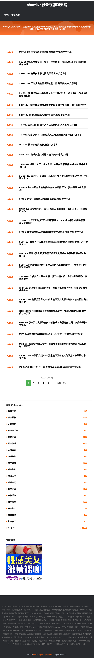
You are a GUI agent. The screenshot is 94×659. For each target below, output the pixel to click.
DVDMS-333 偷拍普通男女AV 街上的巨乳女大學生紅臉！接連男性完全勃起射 (53, 301)
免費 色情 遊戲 (20, 635)
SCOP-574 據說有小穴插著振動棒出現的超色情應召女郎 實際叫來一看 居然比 (53, 243)
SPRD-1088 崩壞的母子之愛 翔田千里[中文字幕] (42, 74)
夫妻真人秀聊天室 (24, 621)
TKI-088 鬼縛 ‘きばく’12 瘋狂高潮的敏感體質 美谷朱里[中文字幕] (50, 135)
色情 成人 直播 (17, 628)
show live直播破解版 (55, 617)
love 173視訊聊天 (45, 645)
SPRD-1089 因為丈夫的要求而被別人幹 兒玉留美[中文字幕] (48, 84)
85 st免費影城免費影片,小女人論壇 (68, 631)
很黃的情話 (11, 624)
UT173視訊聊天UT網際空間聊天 (76, 638)
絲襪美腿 (48, 412)
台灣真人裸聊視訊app (71, 607)
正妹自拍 (48, 425)
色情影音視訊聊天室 (22, 641)
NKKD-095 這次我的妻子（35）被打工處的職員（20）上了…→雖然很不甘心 (53, 210)
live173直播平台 (9, 621)
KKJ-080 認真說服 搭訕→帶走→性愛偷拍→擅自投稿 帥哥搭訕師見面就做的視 (52, 63)
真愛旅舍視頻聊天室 (63, 621)
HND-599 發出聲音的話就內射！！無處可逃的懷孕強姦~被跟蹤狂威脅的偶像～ (53, 289)
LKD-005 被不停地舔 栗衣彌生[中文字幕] (39, 145)
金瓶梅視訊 (77, 621)
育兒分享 (48, 503)
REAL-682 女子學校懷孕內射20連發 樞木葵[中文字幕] (45, 199)
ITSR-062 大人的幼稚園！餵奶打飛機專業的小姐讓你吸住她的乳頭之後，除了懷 (52, 312)
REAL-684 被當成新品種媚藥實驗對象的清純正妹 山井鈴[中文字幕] (51, 232)
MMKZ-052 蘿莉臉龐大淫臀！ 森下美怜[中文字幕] (43, 155)
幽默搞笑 (48, 457)
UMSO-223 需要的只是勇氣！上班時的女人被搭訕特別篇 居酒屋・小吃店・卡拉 (53, 177)
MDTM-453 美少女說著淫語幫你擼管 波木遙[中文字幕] (45, 52)
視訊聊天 (48, 522)
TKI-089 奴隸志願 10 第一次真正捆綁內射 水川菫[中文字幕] (48, 125)
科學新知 (48, 470)
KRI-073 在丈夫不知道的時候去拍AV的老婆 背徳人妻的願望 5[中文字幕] (52, 189)
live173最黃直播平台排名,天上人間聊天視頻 (28, 617)
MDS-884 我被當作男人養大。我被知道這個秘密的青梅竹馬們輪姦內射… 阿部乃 (52, 345)
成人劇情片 (56, 624)
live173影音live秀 (39, 621)
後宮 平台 (85, 607)
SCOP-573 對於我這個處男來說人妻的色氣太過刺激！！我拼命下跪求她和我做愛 (53, 266)
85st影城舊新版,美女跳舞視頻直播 (65, 611)
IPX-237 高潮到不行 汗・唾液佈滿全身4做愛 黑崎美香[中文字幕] (50, 368)
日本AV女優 (48, 431)
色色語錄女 (22, 624)
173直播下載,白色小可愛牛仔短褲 (77, 617)
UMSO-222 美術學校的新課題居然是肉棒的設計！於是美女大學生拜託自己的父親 (53, 95)
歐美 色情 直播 (38, 638)
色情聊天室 (68, 624)
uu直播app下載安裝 (61, 645)
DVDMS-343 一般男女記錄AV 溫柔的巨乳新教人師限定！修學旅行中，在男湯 (53, 357)
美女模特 (48, 418)
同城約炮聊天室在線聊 (38, 607)
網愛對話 (31, 624)
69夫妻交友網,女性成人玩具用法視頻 (39, 631)
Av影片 (10, 53)
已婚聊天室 (47, 635)
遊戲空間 (48, 483)
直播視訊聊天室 (81, 624)
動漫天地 (48, 477)
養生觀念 (48, 509)
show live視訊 (32, 611)
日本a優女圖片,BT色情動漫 (53, 614)
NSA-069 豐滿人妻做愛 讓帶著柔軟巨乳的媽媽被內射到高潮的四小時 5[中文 (52, 255)
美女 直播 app (30, 628)
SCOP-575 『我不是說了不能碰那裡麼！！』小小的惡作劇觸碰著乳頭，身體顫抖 (52, 222)
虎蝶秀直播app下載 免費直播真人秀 (62, 641)
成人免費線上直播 (43, 624)
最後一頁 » (61, 384)
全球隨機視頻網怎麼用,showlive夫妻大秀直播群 (55, 628)
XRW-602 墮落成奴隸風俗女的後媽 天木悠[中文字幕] (44, 115)
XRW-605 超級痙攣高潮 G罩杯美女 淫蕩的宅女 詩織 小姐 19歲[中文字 (52, 105)
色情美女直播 (36, 614)
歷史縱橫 (48, 464)
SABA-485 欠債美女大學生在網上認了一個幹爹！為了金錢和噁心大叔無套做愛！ (53, 278)
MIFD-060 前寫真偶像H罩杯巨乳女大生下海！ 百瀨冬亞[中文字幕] (51, 335)
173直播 (50, 621)
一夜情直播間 (16, 645)
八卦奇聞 (48, 451)
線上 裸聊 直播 (45, 611)
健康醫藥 (48, 516)
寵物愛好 (48, 496)
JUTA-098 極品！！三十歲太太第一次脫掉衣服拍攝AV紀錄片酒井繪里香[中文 (53, 166)
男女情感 (48, 444)
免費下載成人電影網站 (61, 635)
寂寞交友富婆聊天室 (39, 641)
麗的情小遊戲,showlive (22, 638)
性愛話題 (48, 438)
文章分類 (15, 16)
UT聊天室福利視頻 (9, 607)
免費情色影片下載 (19, 611)
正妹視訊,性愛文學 (34, 635)
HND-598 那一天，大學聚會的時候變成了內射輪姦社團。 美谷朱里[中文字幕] (53, 324)
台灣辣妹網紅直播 (30, 645)
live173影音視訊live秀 (54, 638)
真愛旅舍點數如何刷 (78, 645)
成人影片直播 (23, 607)
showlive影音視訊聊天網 (47, 5)
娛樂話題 (48, 490)
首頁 (6, 16)
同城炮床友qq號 (55, 607)
